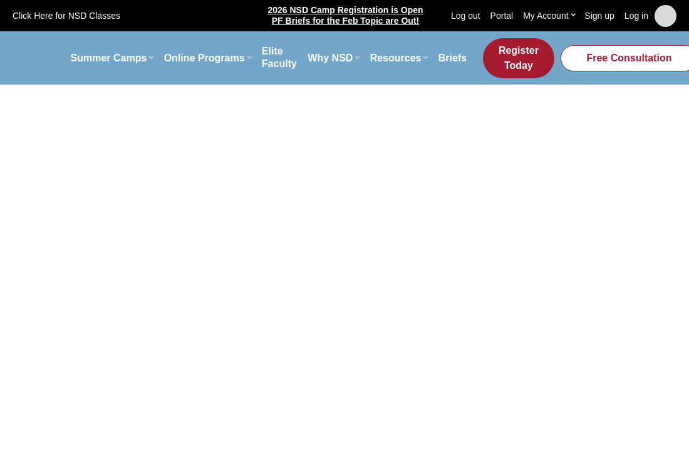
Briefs (452, 58)
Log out (465, 16)
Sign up (599, 16)
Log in (636, 16)
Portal (502, 16)
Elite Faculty (279, 58)
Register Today (519, 58)
